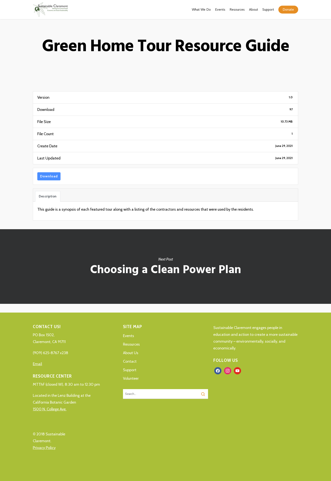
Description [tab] (48, 196)
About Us (130, 353)
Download (49, 176)
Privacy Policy (44, 447)
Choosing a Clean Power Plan (165, 266)
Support (129, 370)
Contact (130, 361)
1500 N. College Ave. (49, 409)
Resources (131, 344)
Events (128, 335)
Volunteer (131, 378)
